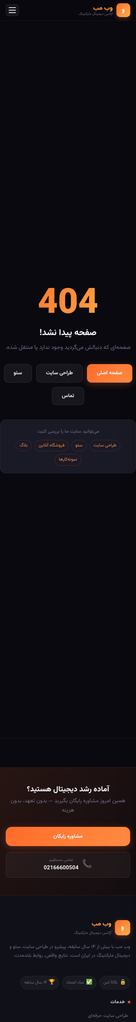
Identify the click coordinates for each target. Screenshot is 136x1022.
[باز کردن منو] (12, 10)
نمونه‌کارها (68, 459)
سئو (18, 373)
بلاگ (24, 445)
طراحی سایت (59, 373)
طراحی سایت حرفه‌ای (108, 1015)
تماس (68, 396)
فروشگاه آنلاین (51, 445)
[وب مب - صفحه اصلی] (104, 10)
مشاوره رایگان (68, 836)
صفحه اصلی (109, 373)
